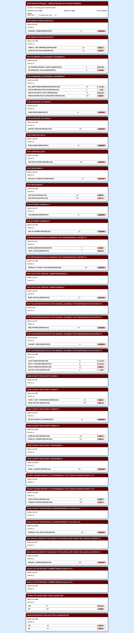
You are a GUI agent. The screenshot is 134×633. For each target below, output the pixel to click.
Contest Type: (44, 15)
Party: (29, 15)
